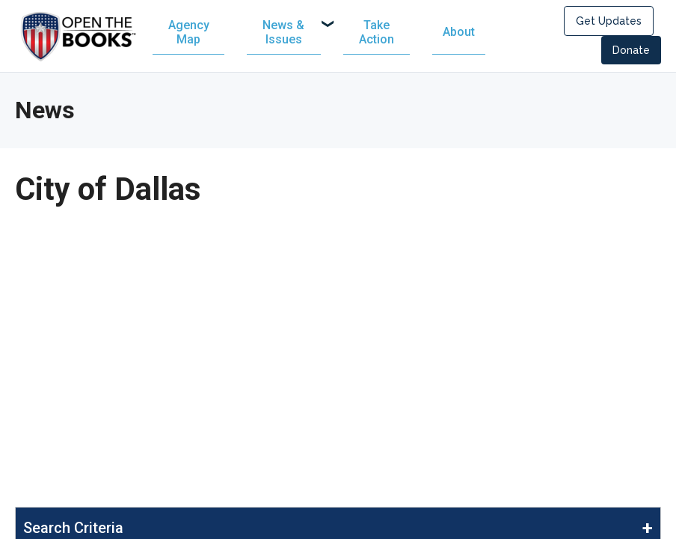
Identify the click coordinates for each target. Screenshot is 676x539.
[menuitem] (296, 33)
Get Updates (609, 22)
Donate (631, 52)
